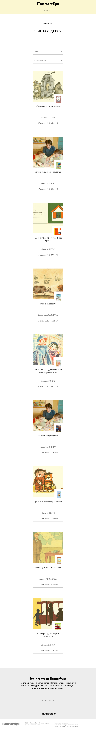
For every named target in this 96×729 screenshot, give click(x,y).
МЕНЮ (47, 11)
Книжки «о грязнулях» (48, 436)
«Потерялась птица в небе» (48, 106)
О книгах (47, 24)
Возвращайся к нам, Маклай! (48, 568)
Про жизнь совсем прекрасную (48, 502)
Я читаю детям (40, 60)
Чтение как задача (48, 304)
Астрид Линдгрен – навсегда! (48, 172)
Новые (37, 52)
